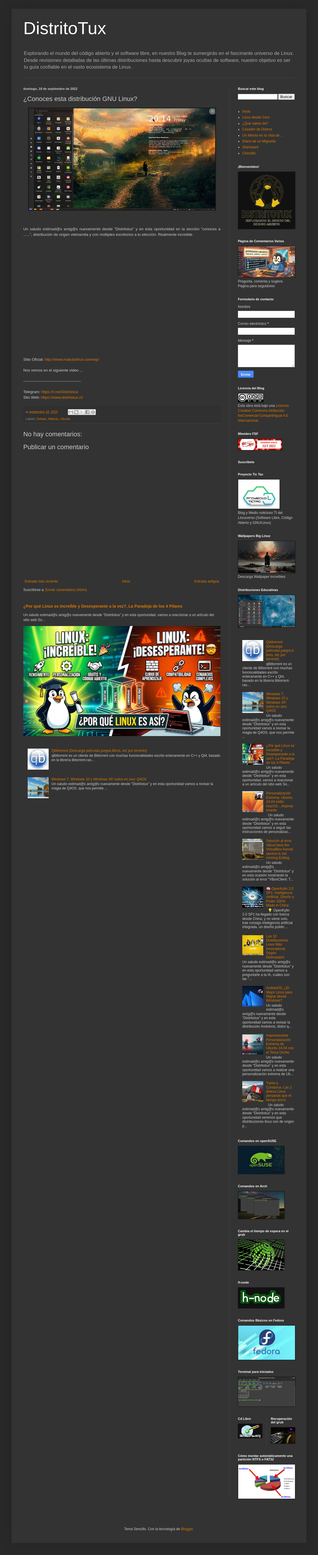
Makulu (53, 419)
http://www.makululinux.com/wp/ (72, 359)
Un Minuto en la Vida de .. (262, 135)
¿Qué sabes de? (255, 123)
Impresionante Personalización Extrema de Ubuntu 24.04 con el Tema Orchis (280, 1043)
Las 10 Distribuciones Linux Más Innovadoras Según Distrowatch (277, 946)
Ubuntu (65, 419)
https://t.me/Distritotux (60, 392)
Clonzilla (248, 153)
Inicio (126, 581)
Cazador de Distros (257, 129)
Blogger (187, 1529)
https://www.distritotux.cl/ (62, 397)
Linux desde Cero (256, 117)
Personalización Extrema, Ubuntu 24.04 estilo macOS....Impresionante (279, 801)
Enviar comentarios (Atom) (66, 590)
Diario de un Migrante (259, 141)
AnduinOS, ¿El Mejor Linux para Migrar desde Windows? (279, 994)
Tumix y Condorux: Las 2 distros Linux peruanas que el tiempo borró (279, 1091)
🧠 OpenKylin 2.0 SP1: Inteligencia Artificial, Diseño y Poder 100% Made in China (280, 897)
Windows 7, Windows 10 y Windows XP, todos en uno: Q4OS (99, 779)
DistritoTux (64, 28)
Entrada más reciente (41, 581)
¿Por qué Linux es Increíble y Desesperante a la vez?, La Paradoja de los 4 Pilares (103, 606)
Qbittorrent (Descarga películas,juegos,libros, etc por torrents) (99, 751)
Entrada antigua (206, 581)
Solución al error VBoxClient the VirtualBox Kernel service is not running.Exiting (279, 849)
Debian (42, 419)
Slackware (250, 147)
